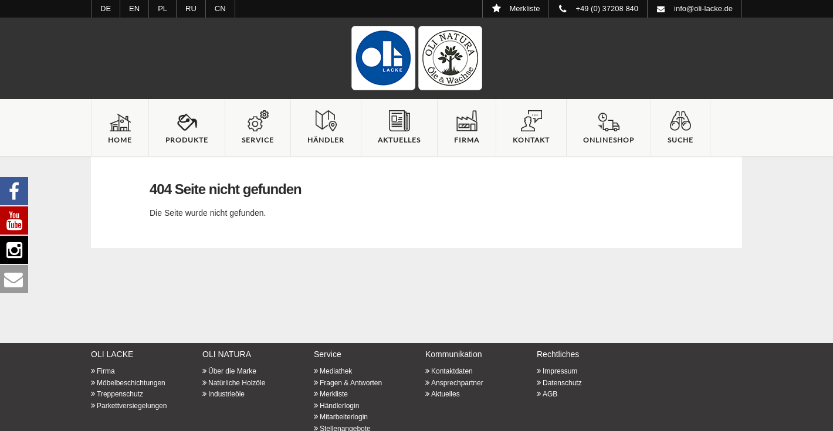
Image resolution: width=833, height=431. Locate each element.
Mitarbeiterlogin (344, 417)
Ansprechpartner (457, 383)
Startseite (416, 58)
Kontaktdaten (452, 371)
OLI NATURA (226, 354)
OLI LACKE (112, 354)
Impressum (560, 371)
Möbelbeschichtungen (131, 383)
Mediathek (336, 371)
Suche (680, 139)
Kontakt (531, 139)
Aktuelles (399, 139)
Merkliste (334, 394)
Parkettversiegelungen (132, 406)
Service (258, 139)
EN (134, 8)
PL (162, 8)
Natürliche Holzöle (236, 383)
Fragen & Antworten (351, 383)
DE (105, 8)
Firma (466, 139)
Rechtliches (558, 354)
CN (220, 8)
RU (191, 8)
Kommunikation (453, 354)
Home (120, 139)
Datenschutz (562, 383)
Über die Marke (232, 371)
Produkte (186, 139)
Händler (325, 139)
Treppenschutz (120, 394)
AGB (550, 394)
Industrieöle (226, 394)
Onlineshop (608, 139)
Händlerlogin (339, 406)
